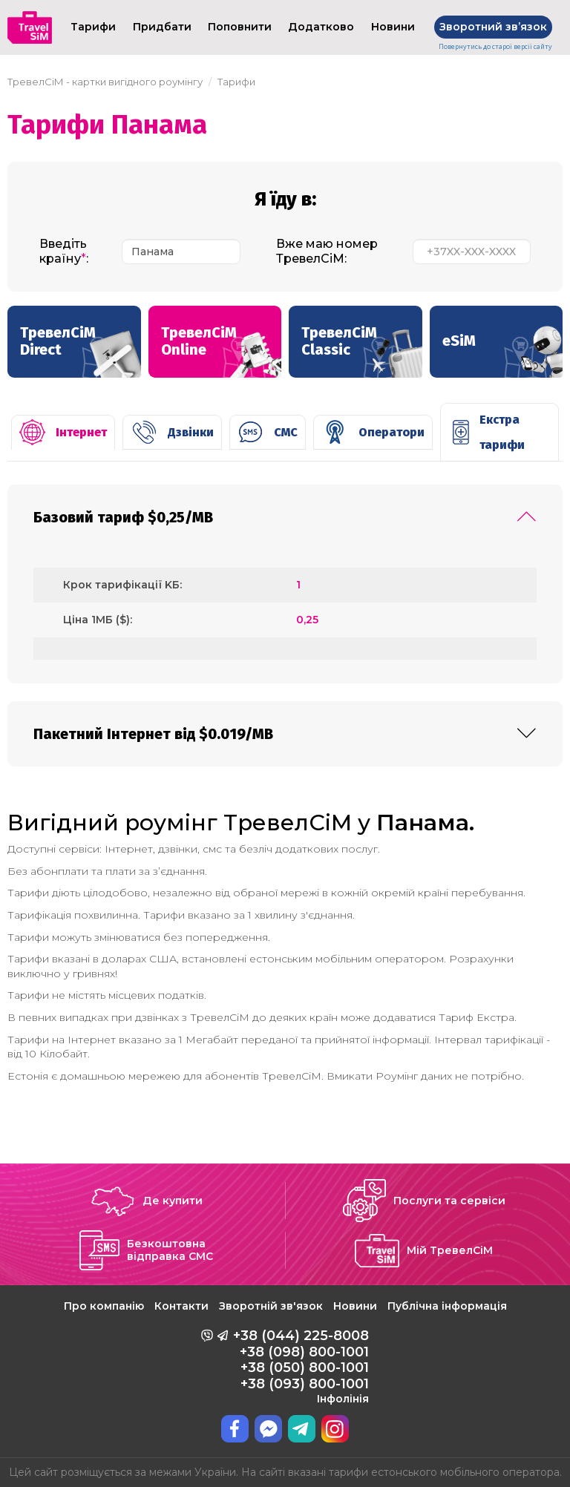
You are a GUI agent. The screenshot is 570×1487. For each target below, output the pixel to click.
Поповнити (240, 26)
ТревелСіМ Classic (361, 351)
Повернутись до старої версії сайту (495, 46)
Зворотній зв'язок (271, 1306)
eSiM (502, 352)
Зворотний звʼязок (493, 26)
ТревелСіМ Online (221, 351)
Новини (393, 26)
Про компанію (104, 1306)
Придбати (162, 26)
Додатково (321, 26)
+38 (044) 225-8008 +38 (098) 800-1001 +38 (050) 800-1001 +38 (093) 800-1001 (301, 1366)
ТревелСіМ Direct (80, 351)
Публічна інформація (447, 1306)
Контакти (181, 1306)
